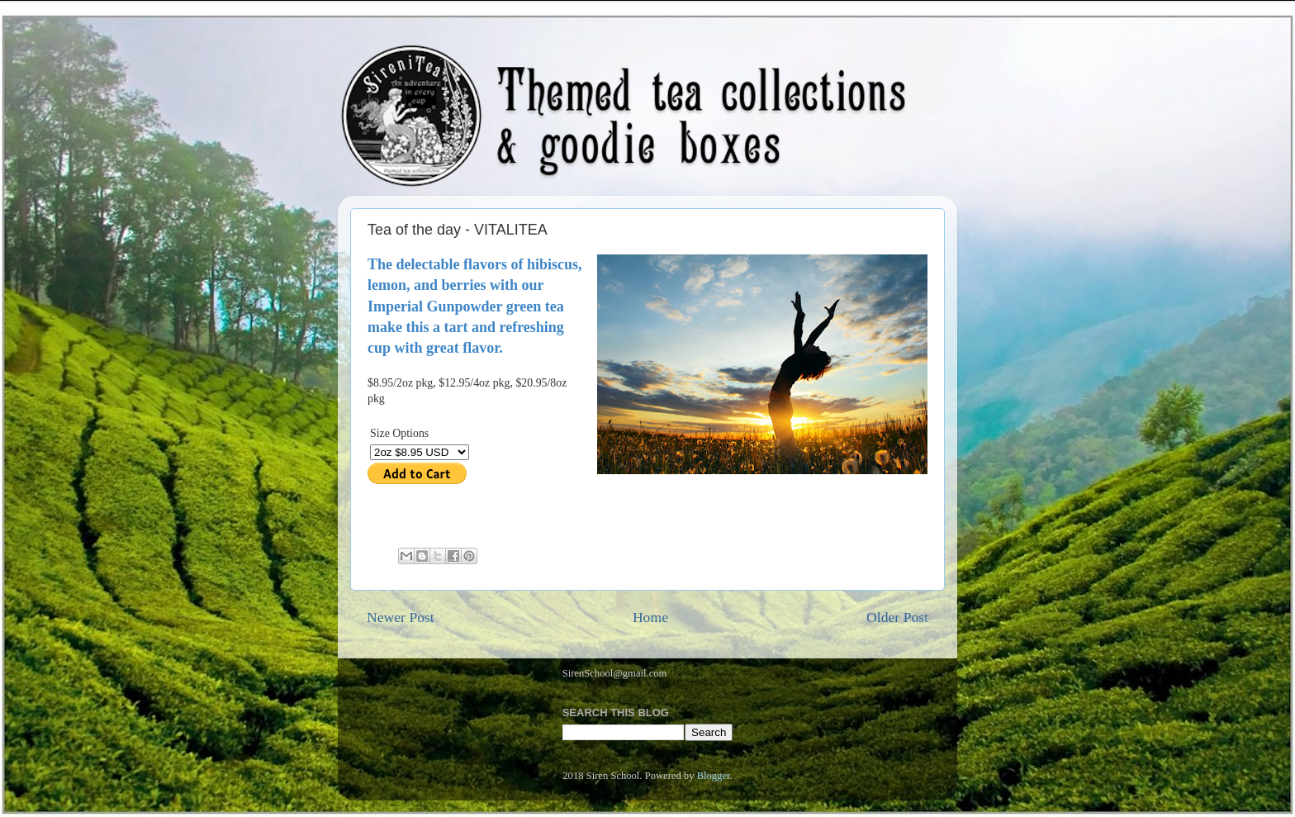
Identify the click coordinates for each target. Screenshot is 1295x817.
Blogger (713, 775)
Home (650, 617)
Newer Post (400, 617)
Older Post (897, 617)
